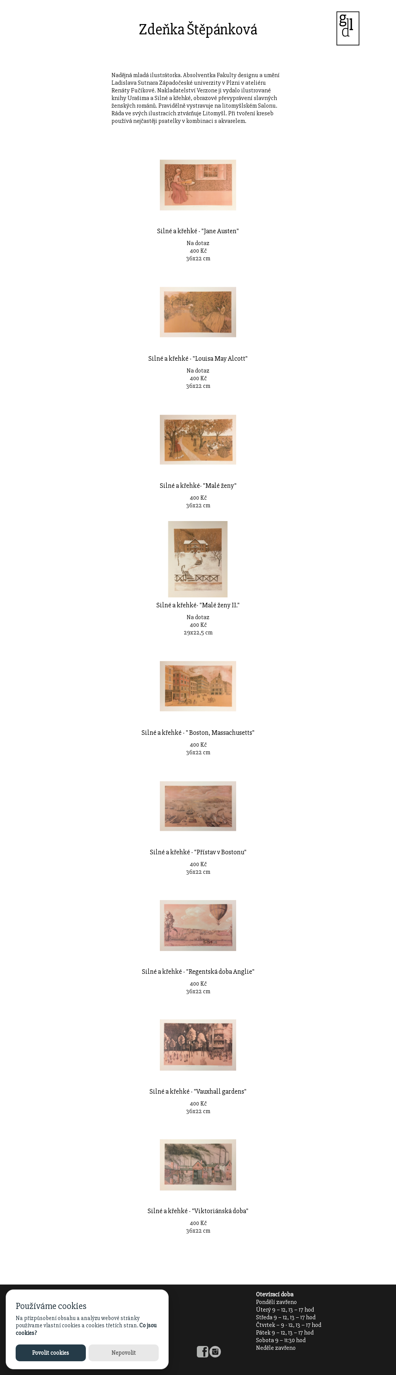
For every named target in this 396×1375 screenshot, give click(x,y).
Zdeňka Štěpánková (198, 29)
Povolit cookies (50, 1352)
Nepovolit (123, 1352)
